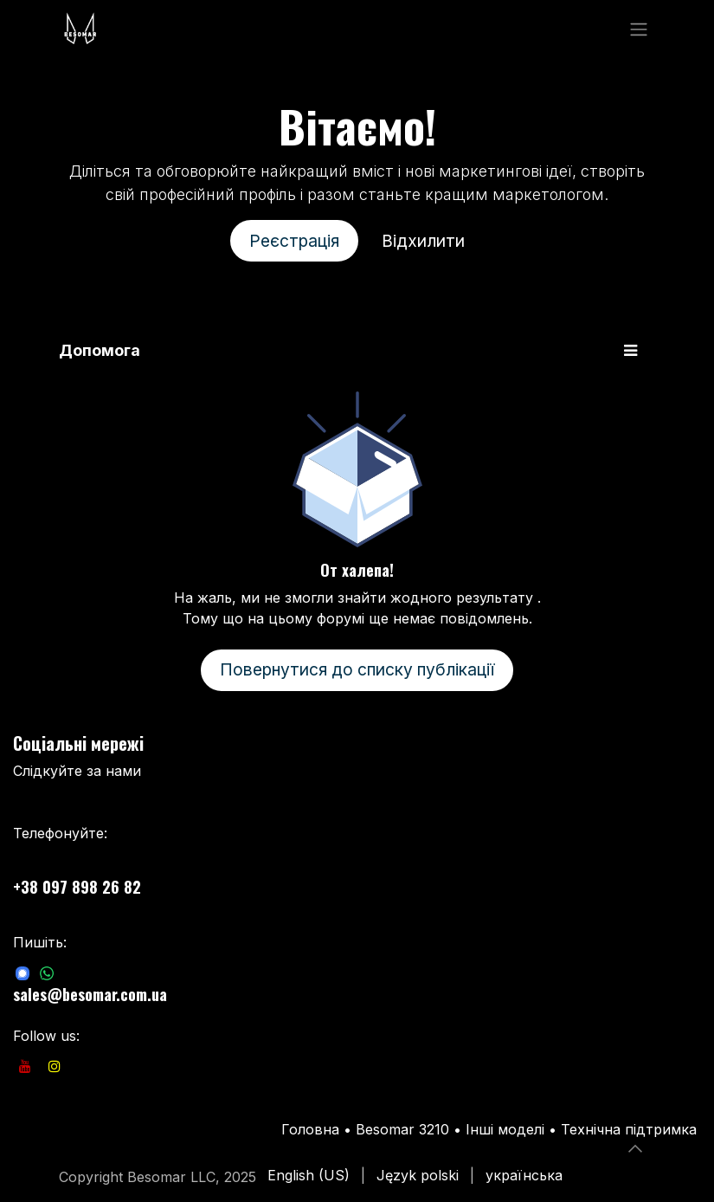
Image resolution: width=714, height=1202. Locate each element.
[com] (22, 972)
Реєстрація (294, 240)
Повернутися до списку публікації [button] (357, 669)
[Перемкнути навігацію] (638, 28)
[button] (635, 1148)
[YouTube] (25, 1066)
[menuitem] (308, 1175)
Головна (310, 1129)
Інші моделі (505, 1129)
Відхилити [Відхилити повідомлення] (423, 240)
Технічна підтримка (629, 1129)
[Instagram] (54, 1066)
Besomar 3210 (404, 1129)
